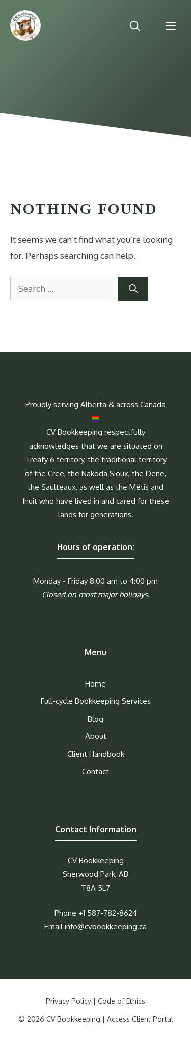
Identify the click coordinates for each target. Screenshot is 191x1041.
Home (95, 684)
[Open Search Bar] (135, 25)
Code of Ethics (121, 1001)
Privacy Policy (68, 1001)
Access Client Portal (140, 1019)
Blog (95, 719)
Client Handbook (95, 754)
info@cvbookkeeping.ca (106, 927)
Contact (95, 771)
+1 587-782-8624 (107, 913)
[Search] (133, 289)
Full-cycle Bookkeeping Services (96, 701)
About (95, 736)
